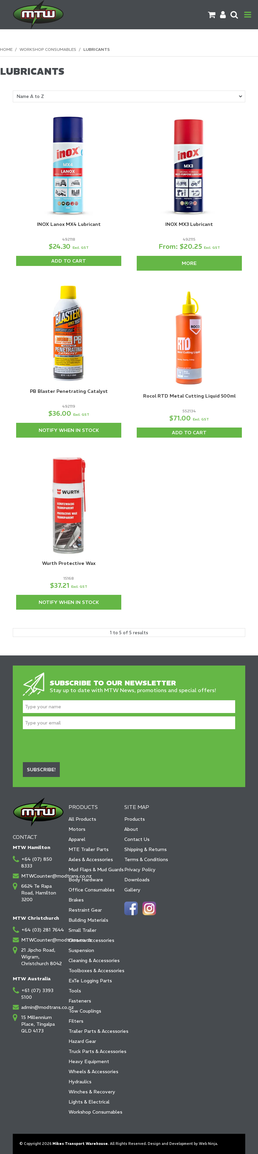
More (189, 263)
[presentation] (74, 746)
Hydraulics (80, 1082)
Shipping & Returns (145, 849)
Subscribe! (41, 770)
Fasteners (80, 1001)
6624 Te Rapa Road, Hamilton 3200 (38, 893)
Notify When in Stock (69, 430)
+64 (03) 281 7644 (42, 930)
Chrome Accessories (91, 940)
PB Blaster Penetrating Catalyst (69, 391)
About (131, 829)
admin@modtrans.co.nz (42, 1007)
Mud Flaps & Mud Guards (94, 870)
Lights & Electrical (89, 1102)
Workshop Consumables (47, 49)
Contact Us (136, 839)
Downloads (136, 880)
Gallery (132, 890)
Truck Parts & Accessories (94, 1051)
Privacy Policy (140, 870)
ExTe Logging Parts (90, 981)
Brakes (76, 900)
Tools (75, 991)
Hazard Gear (82, 1041)
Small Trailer (82, 930)
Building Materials (88, 920)
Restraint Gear (85, 910)
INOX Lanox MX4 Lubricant (69, 224)
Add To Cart (68, 261)
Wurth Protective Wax (68, 563)
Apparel (77, 839)
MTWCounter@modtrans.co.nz (42, 876)
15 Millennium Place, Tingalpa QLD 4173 (38, 1024)
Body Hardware (86, 880)
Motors (77, 829)
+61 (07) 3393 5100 (37, 993)
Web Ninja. (208, 1144)
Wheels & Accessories (93, 1071)
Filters (76, 1021)
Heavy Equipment (89, 1061)
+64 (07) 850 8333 (36, 862)
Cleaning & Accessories (94, 960)
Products (134, 819)
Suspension (81, 950)
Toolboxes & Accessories (94, 971)
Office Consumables (92, 890)
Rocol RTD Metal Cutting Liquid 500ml (189, 396)
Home (6, 49)
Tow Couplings (85, 1011)
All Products (82, 819)
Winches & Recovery (92, 1092)
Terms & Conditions (146, 859)
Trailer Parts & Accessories (94, 1031)
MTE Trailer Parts (89, 849)
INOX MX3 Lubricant (189, 224)
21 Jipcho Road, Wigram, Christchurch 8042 (41, 956)
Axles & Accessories (91, 859)
